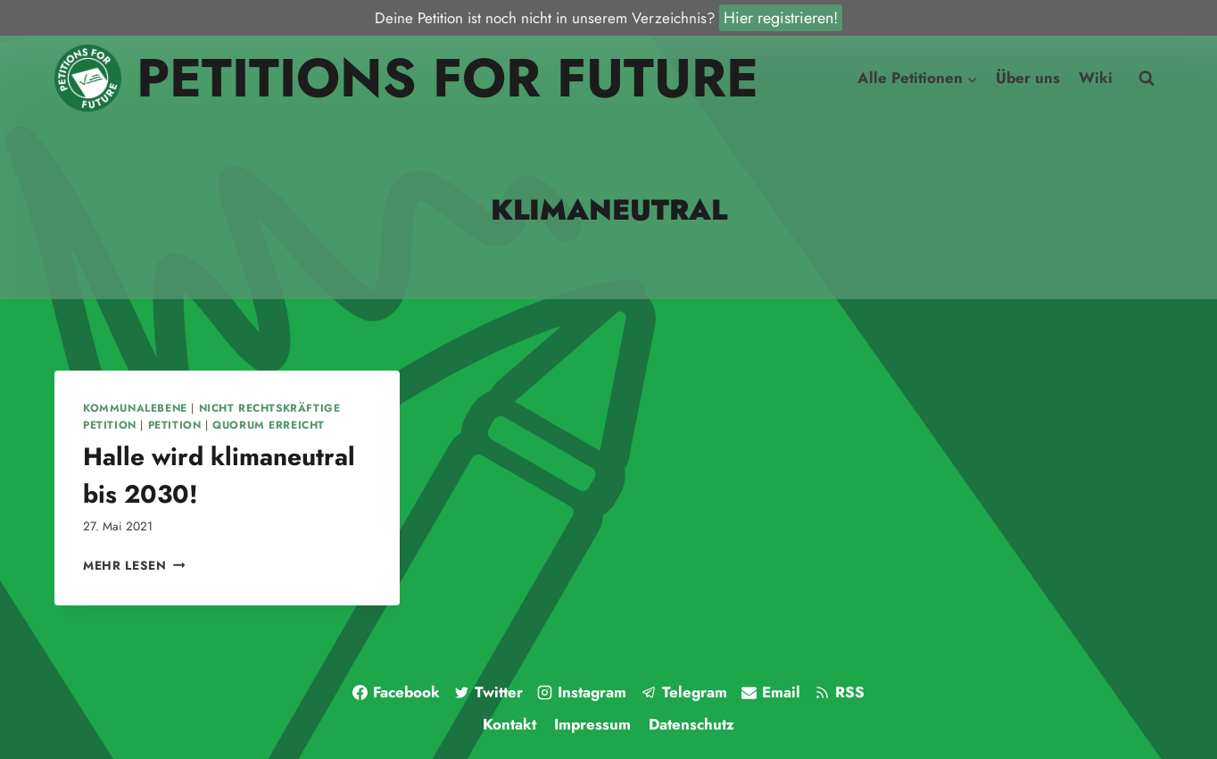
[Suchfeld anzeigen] (1146, 79)
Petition (175, 424)
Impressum (592, 724)
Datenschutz (691, 724)
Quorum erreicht (268, 424)
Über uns (1028, 77)
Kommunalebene (135, 407)
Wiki (1096, 77)
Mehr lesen (134, 565)
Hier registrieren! (781, 17)
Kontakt (509, 724)
